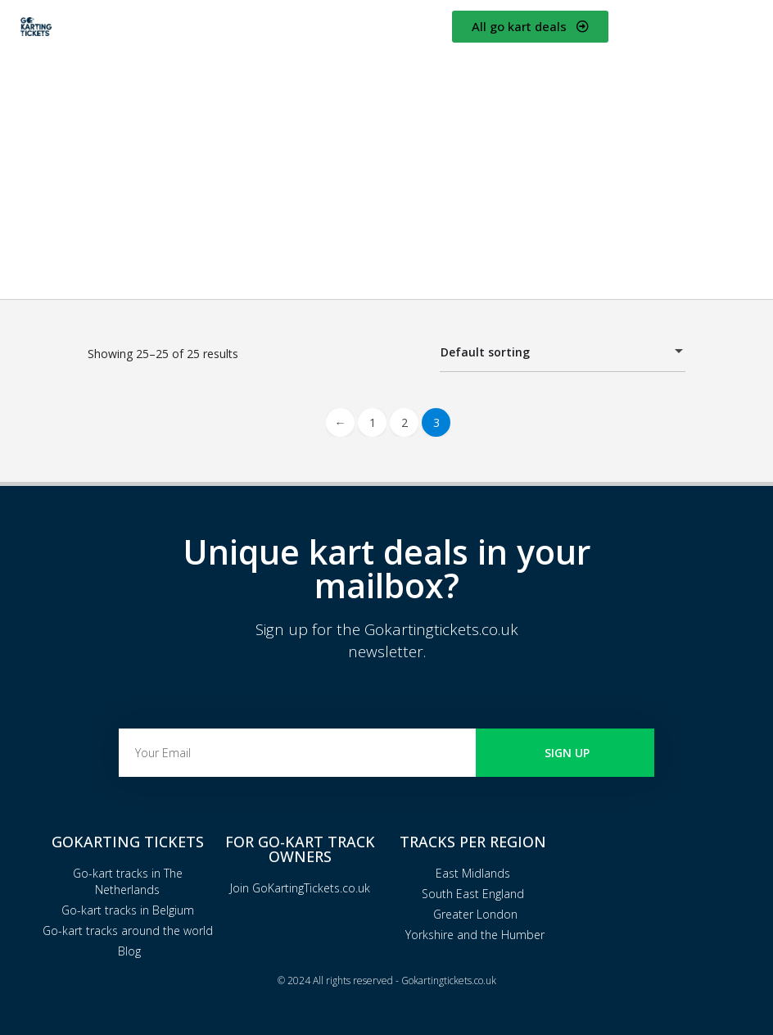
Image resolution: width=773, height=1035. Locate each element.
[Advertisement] (386, 168)
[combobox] (562, 352)
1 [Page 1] (372, 422)
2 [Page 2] (404, 422)
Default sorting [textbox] (553, 354)
